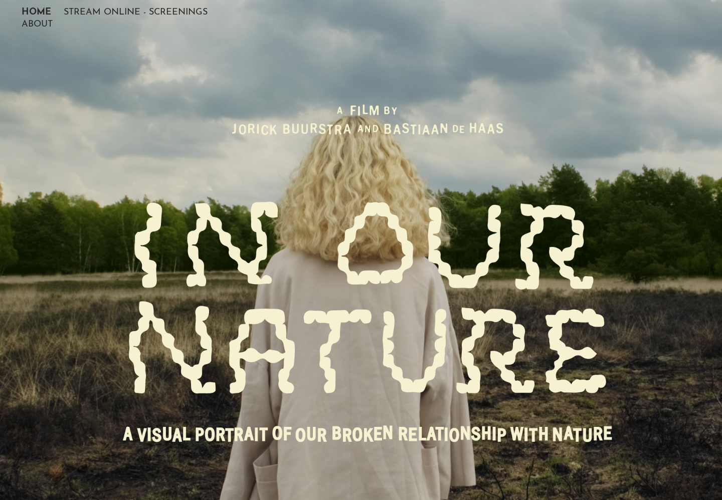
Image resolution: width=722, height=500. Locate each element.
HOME (36, 10)
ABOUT (37, 22)
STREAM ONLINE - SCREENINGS (136, 10)
